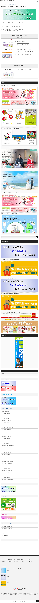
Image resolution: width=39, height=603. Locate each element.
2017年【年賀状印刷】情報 (6, 438)
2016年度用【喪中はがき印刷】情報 (7, 459)
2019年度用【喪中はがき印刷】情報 (7, 418)
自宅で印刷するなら (5, 535)
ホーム (2, 559)
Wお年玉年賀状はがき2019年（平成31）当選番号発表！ (10, 259)
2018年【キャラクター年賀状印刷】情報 (7, 427)
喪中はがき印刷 (30, 561)
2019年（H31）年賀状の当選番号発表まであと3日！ (9, 278)
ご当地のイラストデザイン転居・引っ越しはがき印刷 (9, 213)
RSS (20, 598)
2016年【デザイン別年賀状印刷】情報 (7, 461)
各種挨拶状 (3, 533)
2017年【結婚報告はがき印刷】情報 (7, 526)
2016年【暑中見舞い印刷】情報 (6, 452)
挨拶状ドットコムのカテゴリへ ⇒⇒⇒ (23, 43)
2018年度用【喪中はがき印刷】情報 (7, 434)
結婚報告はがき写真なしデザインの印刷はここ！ (9, 85)
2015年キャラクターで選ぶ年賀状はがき (7, 472)
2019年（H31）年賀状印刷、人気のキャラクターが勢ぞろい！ (11, 312)
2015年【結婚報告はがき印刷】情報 (7, 528)
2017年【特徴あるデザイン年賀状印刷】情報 (8, 445)
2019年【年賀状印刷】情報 (6, 413)
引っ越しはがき (3, 561)
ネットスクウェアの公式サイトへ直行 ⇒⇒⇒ (24, 54)
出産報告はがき (30, 559)
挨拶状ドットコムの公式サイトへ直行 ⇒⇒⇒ (24, 44)
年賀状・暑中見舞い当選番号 (6, 411)
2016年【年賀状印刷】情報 (6, 454)
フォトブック (16, 561)
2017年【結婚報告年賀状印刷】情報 (7, 443)
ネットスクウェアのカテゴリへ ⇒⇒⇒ (23, 52)
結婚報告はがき (23, 559)
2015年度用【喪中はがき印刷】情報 (7, 470)
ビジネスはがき (10, 561)
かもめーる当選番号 (17, 559)
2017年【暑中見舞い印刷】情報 (6, 436)
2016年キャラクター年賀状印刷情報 (7, 463)
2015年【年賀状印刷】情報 (6, 468)
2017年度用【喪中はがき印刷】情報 (7, 447)
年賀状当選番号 (10, 559)
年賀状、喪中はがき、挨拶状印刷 (18, 601)
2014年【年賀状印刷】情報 (6, 477)
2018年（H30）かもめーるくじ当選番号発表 (14, 568)
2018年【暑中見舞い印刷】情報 (6, 420)
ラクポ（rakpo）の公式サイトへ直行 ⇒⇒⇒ (25, 69)
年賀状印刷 (22, 561)
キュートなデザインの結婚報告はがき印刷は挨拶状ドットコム (11, 192)
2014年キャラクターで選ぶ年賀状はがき (7, 479)
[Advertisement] (8, 548)
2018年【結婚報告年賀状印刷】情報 (6, 429)
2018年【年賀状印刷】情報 (6, 422)
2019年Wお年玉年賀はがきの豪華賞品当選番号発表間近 (10, 293)
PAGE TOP (37, 601)
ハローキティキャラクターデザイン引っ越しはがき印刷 (10, 128)
